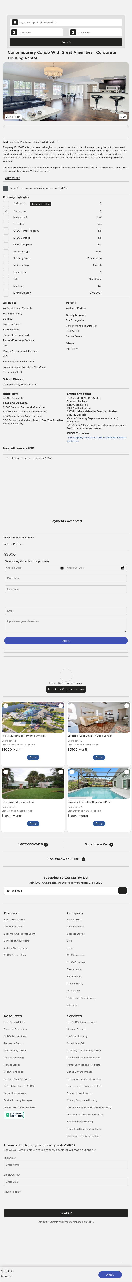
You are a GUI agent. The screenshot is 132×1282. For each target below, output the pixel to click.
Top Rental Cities (13, 926)
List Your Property (77, 1036)
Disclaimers (73, 990)
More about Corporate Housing (66, 689)
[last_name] (66, 589)
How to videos (12, 1064)
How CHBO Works (14, 919)
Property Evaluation (15, 1029)
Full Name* (10, 1158)
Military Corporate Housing (82, 1100)
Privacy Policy (75, 983)
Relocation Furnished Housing (84, 1079)
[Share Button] (123, 55)
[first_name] (66, 578)
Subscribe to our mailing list (66, 878)
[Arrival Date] (36, 32)
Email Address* (12, 1174)
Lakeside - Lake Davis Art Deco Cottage (90, 735)
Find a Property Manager (18, 1100)
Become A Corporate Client (19, 933)
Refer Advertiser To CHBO (19, 1086)
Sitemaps (72, 1005)
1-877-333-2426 (33, 844)
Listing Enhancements (79, 1071)
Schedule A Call (75, 1043)
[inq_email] (66, 611)
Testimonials (74, 969)
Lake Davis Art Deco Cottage (18, 802)
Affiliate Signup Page (16, 948)
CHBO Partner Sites (15, 955)
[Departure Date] (95, 32)
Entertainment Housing (80, 1121)
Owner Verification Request (19, 1107)
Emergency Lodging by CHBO (84, 1086)
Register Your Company (17, 1079)
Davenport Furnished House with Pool (89, 802)
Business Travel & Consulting (83, 1136)
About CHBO (74, 919)
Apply (110, 1274)
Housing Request (76, 1029)
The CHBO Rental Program (82, 1022)
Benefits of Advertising (17, 940)
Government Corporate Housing (85, 1114)
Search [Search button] (66, 42)
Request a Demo (13, 1043)
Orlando (26, 458)
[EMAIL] (122, 890)
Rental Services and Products (83, 1064)
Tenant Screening (14, 1057)
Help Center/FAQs (14, 1022)
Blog (69, 940)
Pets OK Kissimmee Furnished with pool (24, 735)
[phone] (38, 600)
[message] (66, 625)
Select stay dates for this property (27, 561)
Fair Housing (74, 976)
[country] (66, 22)
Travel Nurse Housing (79, 1093)
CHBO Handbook (14, 1071)
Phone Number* (12, 1191)
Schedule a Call (99, 844)
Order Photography (15, 1093)
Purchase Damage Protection (83, 1057)
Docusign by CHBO (15, 1050)
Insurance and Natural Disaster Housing (89, 1107)
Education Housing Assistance (84, 1129)
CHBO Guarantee (76, 955)
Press (70, 948)
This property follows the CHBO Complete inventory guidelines (97, 439)
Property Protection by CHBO (84, 1050)
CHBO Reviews (75, 926)
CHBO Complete (76, 962)
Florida (15, 458)
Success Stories (76, 933)
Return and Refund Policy (81, 998)
